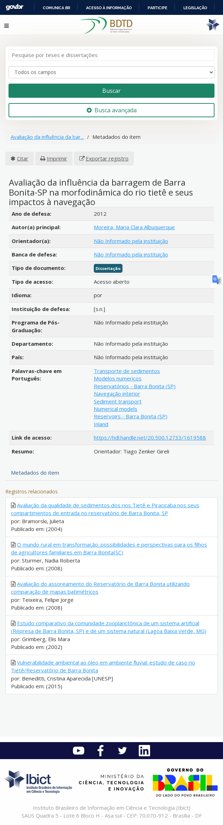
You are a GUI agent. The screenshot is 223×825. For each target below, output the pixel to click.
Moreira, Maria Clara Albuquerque (134, 227)
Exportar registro (107, 158)
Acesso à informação (109, 8)
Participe (157, 8)
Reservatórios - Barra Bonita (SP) (135, 386)
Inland (101, 424)
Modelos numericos (118, 378)
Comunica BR (56, 8)
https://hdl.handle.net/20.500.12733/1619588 (150, 437)
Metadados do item (35, 472)
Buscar (111, 91)
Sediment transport (118, 401)
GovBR (14, 7)
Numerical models (115, 408)
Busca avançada (112, 110)
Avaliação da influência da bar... (47, 136)
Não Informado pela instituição (131, 240)
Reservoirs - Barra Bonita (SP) (130, 416)
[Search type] (111, 72)
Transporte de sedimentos (127, 370)
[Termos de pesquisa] (111, 55)
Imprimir (57, 158)
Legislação (195, 8)
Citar (22, 158)
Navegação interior (117, 393)
